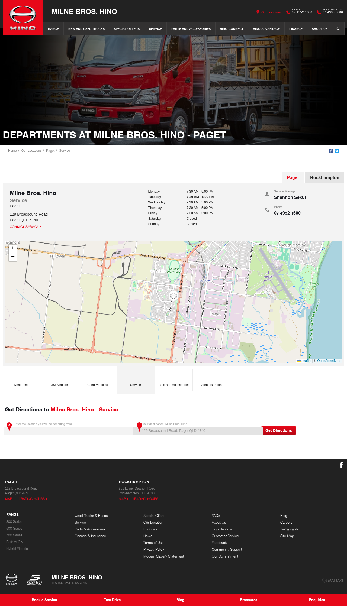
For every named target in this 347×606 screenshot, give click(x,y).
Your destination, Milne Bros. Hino (196, 428)
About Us (319, 28)
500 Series (14, 528)
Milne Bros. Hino (84, 11)
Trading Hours (32, 499)
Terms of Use (153, 543)
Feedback (219, 543)
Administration (211, 378)
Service (155, 28)
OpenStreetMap (328, 361)
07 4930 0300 (331, 12)
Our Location (153, 522)
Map (8, 499)
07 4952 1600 (301, 12)
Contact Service (24, 227)
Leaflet (304, 361)
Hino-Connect (231, 28)
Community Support (227, 549)
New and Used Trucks (86, 28)
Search (336, 28)
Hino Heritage (222, 529)
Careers (286, 522)
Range (53, 28)
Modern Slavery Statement (163, 556)
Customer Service (225, 536)
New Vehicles (59, 378)
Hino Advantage (266, 28)
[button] (173, 296)
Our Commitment (225, 556)
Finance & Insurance (90, 536)
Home (12, 151)
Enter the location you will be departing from (68, 428)
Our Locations (271, 12)
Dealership (21, 378)
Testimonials (289, 529)
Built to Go (14, 542)
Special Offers (127, 28)
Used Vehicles (97, 378)
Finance (296, 28)
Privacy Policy (153, 549)
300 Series (14, 522)
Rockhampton (324, 177)
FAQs (216, 516)
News (147, 536)
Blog (283, 516)
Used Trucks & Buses (91, 516)
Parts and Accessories (191, 28)
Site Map (287, 536)
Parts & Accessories (90, 529)
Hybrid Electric (17, 549)
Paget (50, 151)
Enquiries (150, 529)
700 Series (14, 535)
